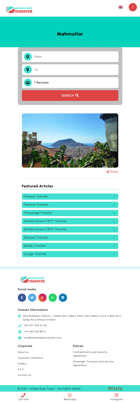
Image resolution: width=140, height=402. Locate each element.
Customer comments (30, 357)
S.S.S (21, 369)
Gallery (22, 363)
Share (112, 171)
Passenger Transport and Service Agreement (93, 363)
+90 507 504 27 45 (35, 325)
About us (23, 352)
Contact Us (24, 375)
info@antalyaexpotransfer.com (43, 337)
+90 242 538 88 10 (35, 331)
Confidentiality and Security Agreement (90, 354)
